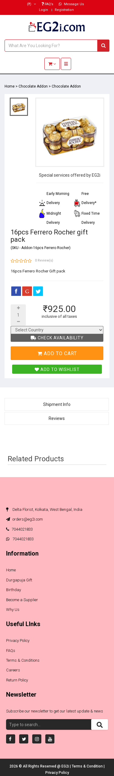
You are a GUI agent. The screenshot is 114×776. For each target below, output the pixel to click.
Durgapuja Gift (19, 580)
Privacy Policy (17, 640)
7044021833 (19, 529)
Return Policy (17, 680)
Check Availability (57, 337)
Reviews (57, 418)
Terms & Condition (88, 766)
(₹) (31, 4)
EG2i (65, 766)
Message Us (71, 4)
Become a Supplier (22, 600)
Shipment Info (57, 404)
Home (10, 86)
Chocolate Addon (33, 86)
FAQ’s (47, 4)
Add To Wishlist (57, 369)
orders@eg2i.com (24, 519)
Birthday (13, 589)
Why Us (12, 609)
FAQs (10, 650)
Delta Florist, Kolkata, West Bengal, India (44, 509)
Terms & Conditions (23, 660)
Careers (13, 670)
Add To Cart (57, 353)
